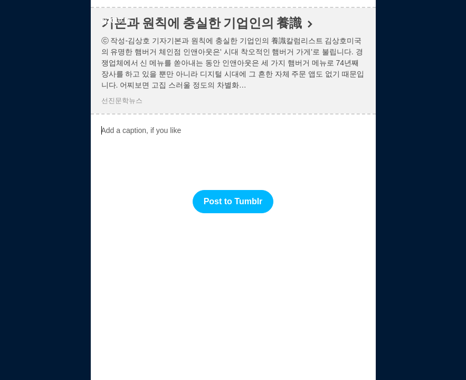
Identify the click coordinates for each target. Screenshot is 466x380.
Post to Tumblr (233, 201)
